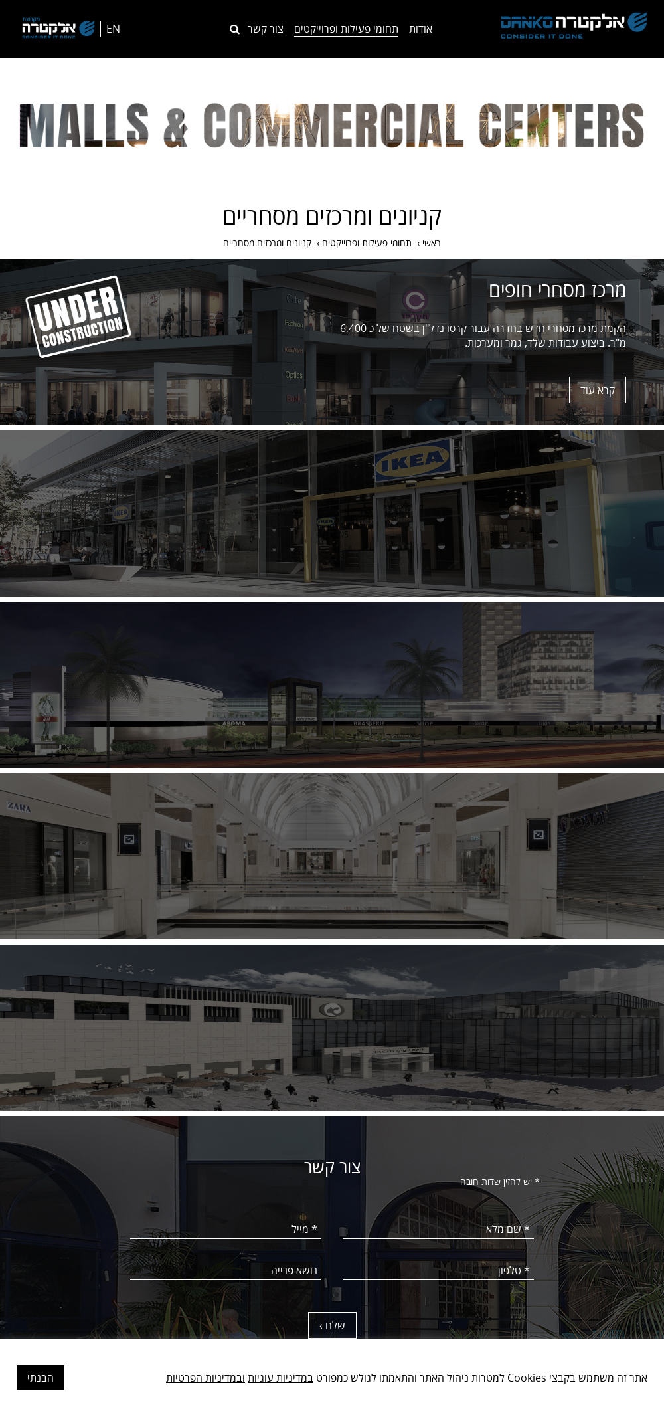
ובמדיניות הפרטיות (205, 1377)
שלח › (332, 1325)
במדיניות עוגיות (280, 1377)
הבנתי (40, 1377)
